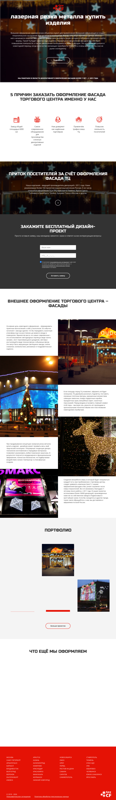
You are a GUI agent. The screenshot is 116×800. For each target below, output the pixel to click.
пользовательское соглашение (59, 262)
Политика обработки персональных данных (51, 796)
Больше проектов (58, 626)
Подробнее (58, 60)
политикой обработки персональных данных (56, 266)
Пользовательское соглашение (18, 796)
